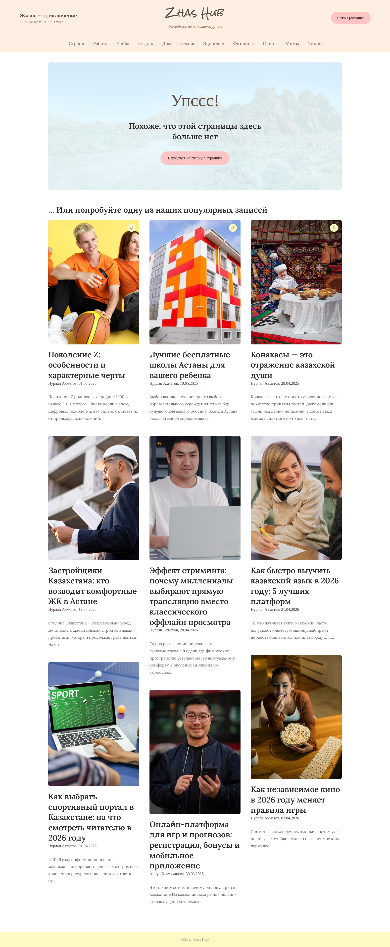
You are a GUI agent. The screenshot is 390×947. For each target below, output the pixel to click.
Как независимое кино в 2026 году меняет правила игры (295, 799)
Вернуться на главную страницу (195, 158)
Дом (166, 43)
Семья (187, 43)
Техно (315, 43)
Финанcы (243, 43)
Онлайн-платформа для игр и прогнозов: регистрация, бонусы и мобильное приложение (194, 845)
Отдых (145, 43)
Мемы (292, 43)
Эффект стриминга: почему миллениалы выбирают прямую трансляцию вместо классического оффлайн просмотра (191, 596)
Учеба (122, 43)
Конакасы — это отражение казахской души (293, 364)
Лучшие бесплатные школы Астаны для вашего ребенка (189, 364)
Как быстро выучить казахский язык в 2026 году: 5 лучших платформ (295, 586)
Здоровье (213, 43)
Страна (76, 43)
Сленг (270, 43)
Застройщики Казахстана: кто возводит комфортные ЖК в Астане (92, 586)
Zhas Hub (195, 12)
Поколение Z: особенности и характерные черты (86, 364)
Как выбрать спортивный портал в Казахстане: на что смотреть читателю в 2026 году (91, 817)
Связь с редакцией (350, 17)
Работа (100, 43)
